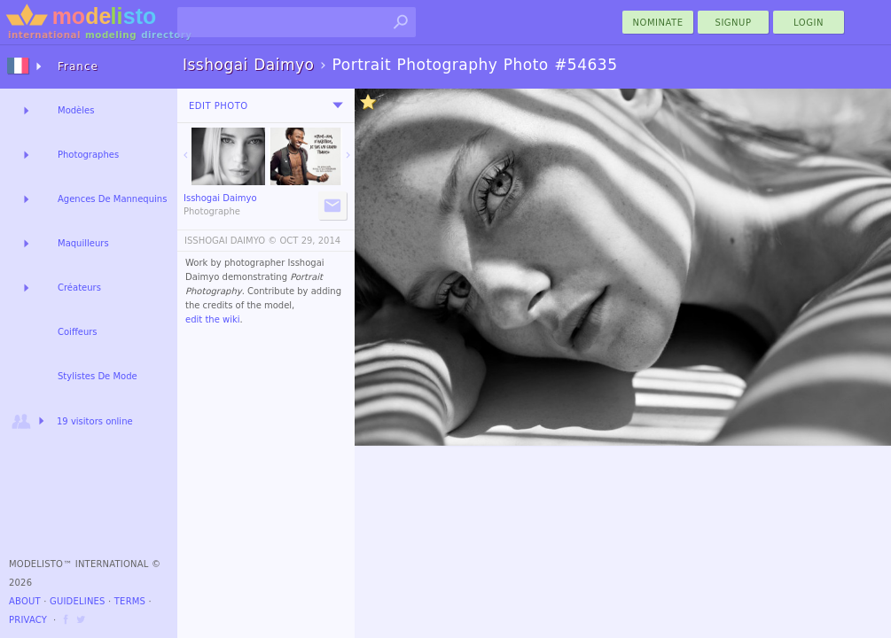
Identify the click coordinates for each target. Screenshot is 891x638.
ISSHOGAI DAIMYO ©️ (230, 240)
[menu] (338, 105)
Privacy (28, 620)
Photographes (88, 155)
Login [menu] (808, 22)
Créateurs (79, 287)
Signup (733, 22)
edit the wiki (212, 319)
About (25, 601)
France (78, 66)
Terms (129, 601)
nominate (658, 22)
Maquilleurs (83, 243)
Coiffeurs (78, 332)
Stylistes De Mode (97, 376)
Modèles (76, 110)
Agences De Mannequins (112, 199)
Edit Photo (218, 106)
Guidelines (78, 601)
